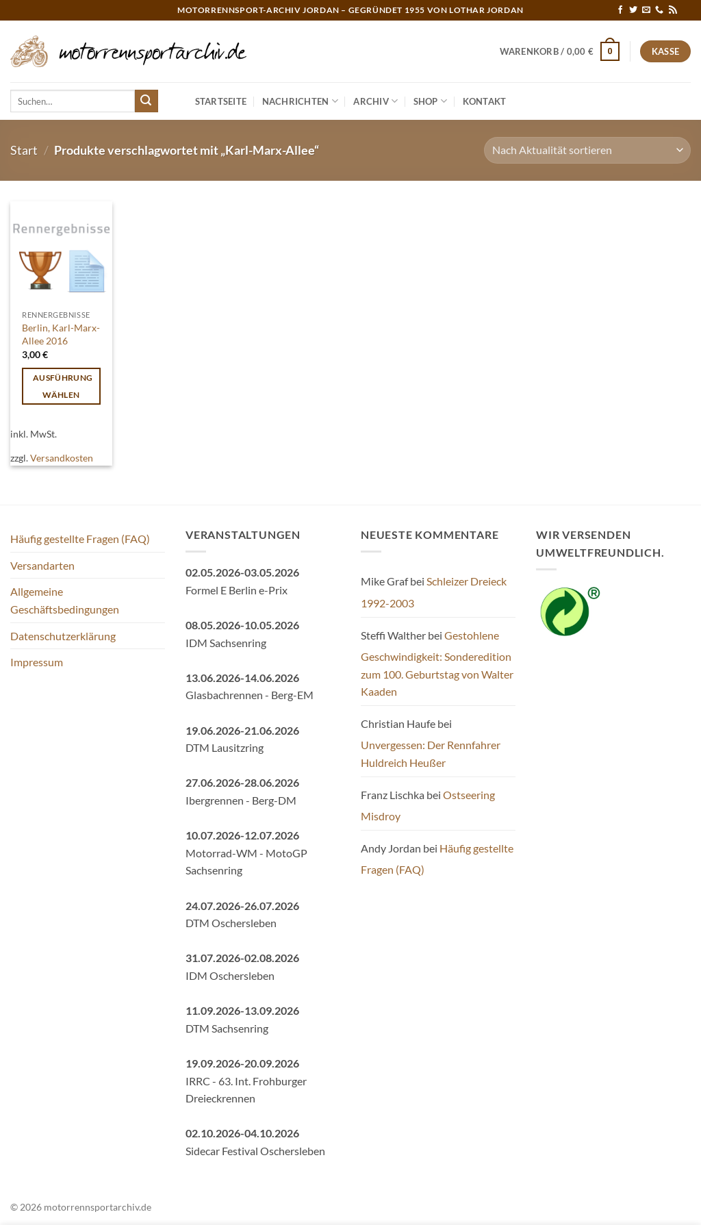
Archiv (375, 101)
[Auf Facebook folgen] (620, 10)
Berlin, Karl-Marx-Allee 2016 (61, 334)
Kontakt (485, 101)
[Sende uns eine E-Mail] (646, 10)
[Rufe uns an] (659, 10)
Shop (430, 101)
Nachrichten (300, 101)
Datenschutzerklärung (63, 635)
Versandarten (42, 565)
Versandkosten (61, 458)
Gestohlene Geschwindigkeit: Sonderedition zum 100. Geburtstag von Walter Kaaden (437, 663)
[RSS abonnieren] (673, 10)
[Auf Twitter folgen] (633, 10)
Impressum (36, 661)
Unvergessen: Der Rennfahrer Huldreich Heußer (430, 753)
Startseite (221, 101)
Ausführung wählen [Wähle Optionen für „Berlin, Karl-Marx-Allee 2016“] (62, 386)
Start (24, 149)
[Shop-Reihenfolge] (587, 150)
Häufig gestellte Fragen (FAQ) (80, 538)
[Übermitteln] (146, 101)
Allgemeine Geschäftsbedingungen (64, 600)
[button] (560, 51)
